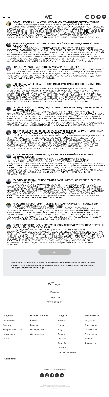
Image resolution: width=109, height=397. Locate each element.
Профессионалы (39, 315)
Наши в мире (9, 359)
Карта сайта (54, 388)
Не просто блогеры (12, 329)
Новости (89, 338)
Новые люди (9, 334)
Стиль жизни (91, 334)
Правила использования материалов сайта (54, 387)
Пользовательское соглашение (54, 385)
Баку (59, 329)
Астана (60, 325)
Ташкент (61, 347)
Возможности (92, 315)
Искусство (90, 320)
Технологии (90, 343)
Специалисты (37, 334)
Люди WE (8, 315)
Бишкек (61, 334)
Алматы (61, 320)
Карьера (34, 325)
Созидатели (9, 320)
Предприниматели (39, 329)
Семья (6, 338)
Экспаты (7, 325)
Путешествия (91, 329)
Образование (91, 325)
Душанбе (61, 343)
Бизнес (33, 320)
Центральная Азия (66, 352)
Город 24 (62, 315)
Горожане (62, 338)
